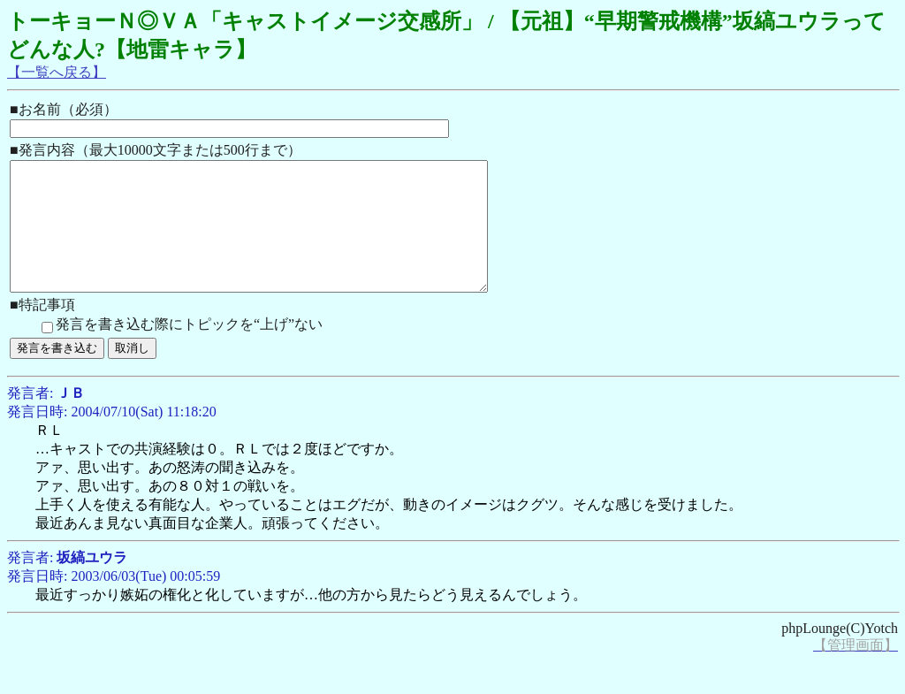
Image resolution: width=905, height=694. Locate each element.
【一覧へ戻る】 (56, 72)
